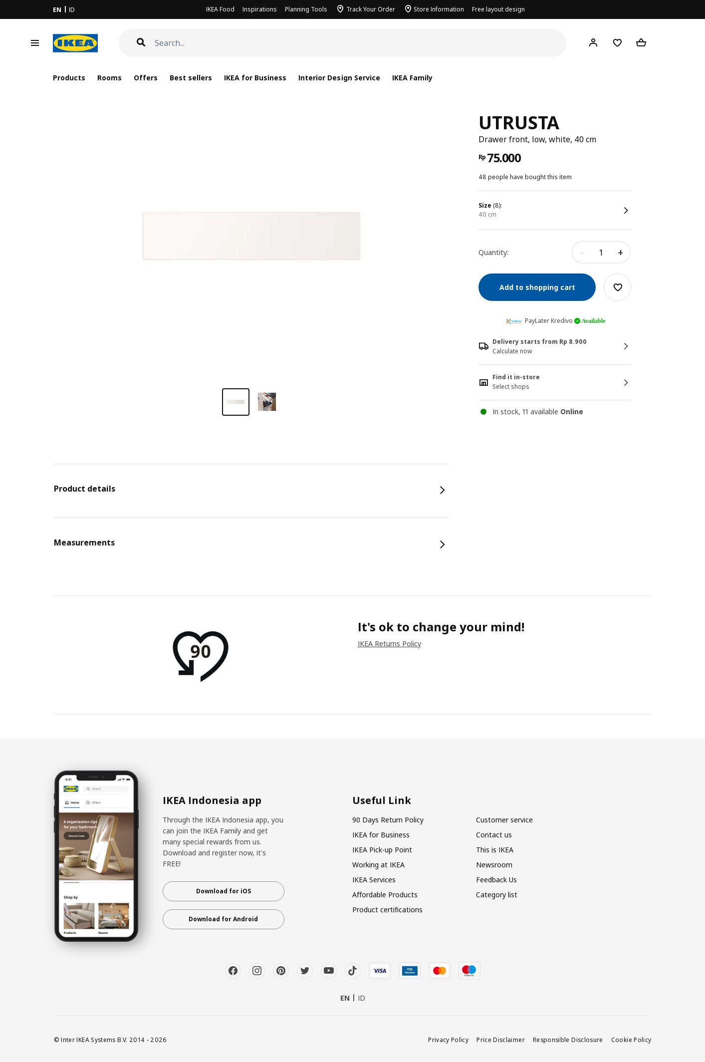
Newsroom (494, 864)
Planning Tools (306, 9)
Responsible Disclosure (568, 1040)
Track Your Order (370, 9)
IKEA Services (374, 879)
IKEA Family (412, 77)
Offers (146, 77)
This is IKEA (494, 849)
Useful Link (381, 800)
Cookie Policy (631, 1040)
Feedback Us (496, 879)
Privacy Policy (448, 1040)
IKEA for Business (255, 77)
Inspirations (259, 9)
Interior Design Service (339, 77)
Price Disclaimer (500, 1040)
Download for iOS (223, 891)
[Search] (361, 43)
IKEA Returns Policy (389, 643)
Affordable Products (385, 894)
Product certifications (387, 909)
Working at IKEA (378, 864)
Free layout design (498, 9)
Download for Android (223, 919)
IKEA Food (220, 9)
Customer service (504, 819)
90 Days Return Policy (388, 819)
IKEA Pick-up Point (382, 849)
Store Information (439, 9)
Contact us (494, 834)
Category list (496, 894)
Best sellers (191, 77)
